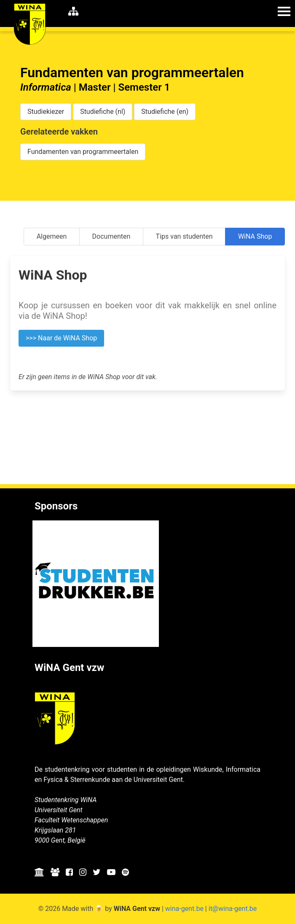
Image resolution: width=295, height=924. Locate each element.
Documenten (111, 236)
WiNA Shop (255, 236)
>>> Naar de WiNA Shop (61, 338)
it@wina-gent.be (233, 909)
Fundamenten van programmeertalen (82, 152)
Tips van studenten (184, 236)
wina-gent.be (184, 909)
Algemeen (52, 236)
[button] (284, 11)
